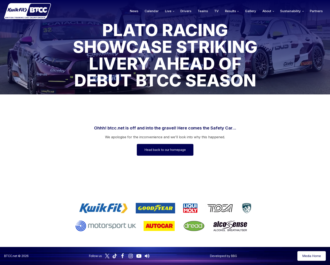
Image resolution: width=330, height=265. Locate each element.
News (134, 11)
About (266, 11)
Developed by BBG (223, 256)
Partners (316, 11)
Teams (203, 11)
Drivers (185, 11)
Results (230, 11)
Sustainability (290, 11)
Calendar (152, 11)
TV (216, 11)
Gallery (250, 11)
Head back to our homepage (165, 150)
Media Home (311, 256)
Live (168, 11)
